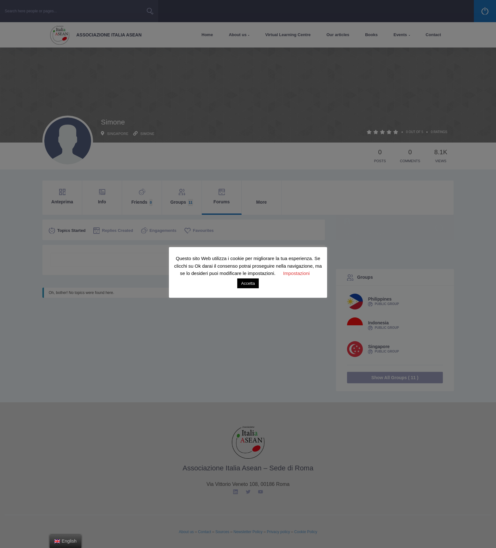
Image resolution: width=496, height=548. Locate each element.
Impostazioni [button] (296, 273)
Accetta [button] (248, 283)
